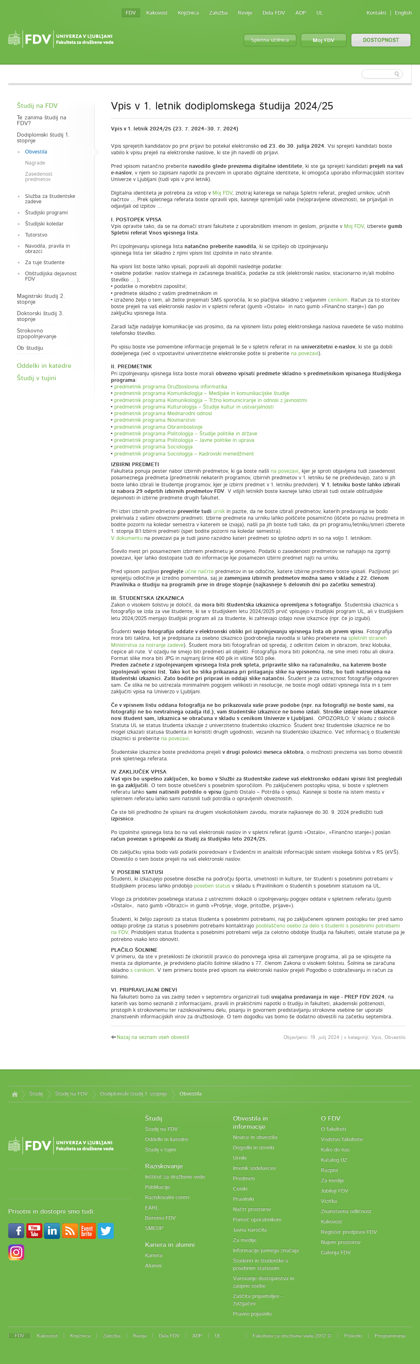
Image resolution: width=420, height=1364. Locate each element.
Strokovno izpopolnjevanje (37, 333)
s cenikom (142, 970)
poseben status (212, 886)
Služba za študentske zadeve (50, 199)
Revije (245, 13)
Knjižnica (188, 13)
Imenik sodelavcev (254, 1168)
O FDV (330, 1118)
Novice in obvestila (255, 1137)
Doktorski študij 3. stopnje (40, 316)
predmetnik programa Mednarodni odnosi (163, 413)
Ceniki (240, 1189)
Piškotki (353, 1335)
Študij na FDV (37, 105)
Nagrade (35, 163)
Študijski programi (46, 213)
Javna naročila (250, 1230)
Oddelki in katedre (44, 365)
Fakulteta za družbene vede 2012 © (292, 1335)
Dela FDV (274, 13)
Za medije (244, 1240)
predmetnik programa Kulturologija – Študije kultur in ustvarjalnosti (194, 407)
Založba (218, 13)
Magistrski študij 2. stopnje (41, 299)
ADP (300, 13)
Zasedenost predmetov (39, 177)
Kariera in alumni (170, 1244)
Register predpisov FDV (349, 1232)
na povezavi (304, 353)
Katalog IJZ (334, 1160)
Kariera (153, 1255)
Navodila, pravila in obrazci (47, 249)
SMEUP (154, 1228)
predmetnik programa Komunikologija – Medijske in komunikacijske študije (201, 393)
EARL (152, 1208)
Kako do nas (335, 1150)
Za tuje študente (45, 262)
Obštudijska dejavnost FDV (51, 276)
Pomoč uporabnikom (257, 1219)
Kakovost (157, 13)
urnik (219, 511)
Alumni (153, 1266)
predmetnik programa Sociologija (153, 447)
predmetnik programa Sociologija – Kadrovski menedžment (184, 454)
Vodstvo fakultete (342, 1139)
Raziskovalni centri (167, 1197)
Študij (36, 1094)
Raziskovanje (164, 1166)
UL (319, 13)
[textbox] (358, 74)
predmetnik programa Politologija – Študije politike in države (185, 434)
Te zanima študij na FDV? (41, 120)
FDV (131, 13)
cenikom (338, 300)
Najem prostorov (340, 1242)
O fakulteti (333, 1129)
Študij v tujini (36, 378)
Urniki (240, 1158)
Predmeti (244, 1178)
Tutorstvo (36, 235)
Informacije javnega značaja (266, 1250)
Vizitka (329, 1201)
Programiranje (390, 1335)
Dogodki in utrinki (253, 1147)
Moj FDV (324, 40)
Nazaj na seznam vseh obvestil (153, 1037)
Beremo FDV (160, 1218)
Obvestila (36, 152)
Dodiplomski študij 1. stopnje (43, 138)
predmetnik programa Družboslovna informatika (170, 387)
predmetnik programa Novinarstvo (154, 420)
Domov (14, 1094)
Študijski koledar (44, 224)
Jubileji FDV (334, 1191)
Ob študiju (30, 348)
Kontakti (376, 13)
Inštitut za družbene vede (175, 1177)
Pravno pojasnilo (252, 1314)
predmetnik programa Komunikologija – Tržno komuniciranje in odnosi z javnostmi (210, 400)
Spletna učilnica (270, 40)
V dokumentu (127, 538)
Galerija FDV (336, 1252)
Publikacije (157, 1187)
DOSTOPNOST (381, 40)
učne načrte (199, 571)
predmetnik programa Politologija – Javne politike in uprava (184, 440)
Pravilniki (243, 1199)
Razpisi (329, 1170)
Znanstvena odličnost (346, 1211)
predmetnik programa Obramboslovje (158, 427)
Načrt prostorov (252, 1209)
